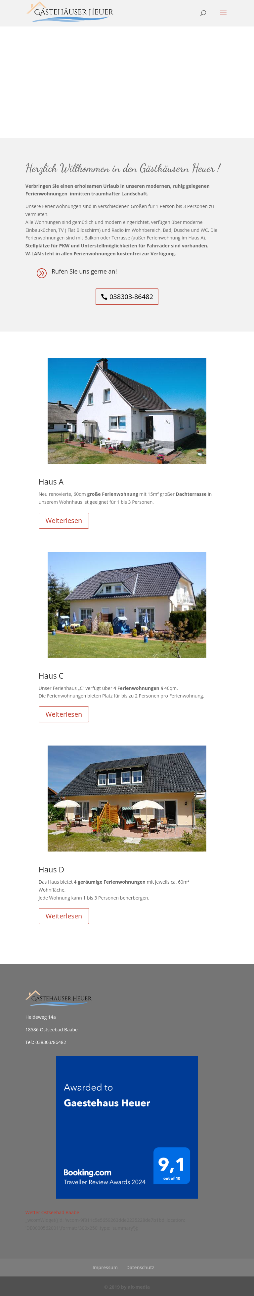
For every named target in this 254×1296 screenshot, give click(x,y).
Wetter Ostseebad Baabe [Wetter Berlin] (52, 1212)
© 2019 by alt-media (127, 1287)
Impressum (105, 1267)
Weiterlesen (64, 520)
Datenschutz (140, 1267)
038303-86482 (131, 296)
